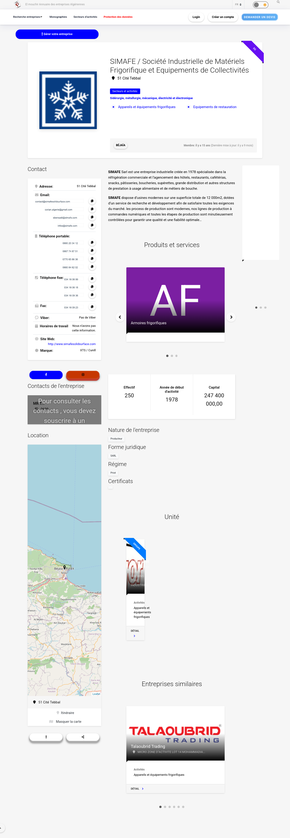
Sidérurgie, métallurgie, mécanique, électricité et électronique (151, 98)
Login (196, 17)
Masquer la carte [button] (65, 722)
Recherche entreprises (27, 16)
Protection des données (122, 16)
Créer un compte (223, 17)
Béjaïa (120, 145)
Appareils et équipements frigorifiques (147, 107)
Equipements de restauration (215, 107)
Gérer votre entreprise (57, 34)
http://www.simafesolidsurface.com (72, 343)
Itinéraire (65, 713)
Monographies (60, 16)
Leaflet (96, 694)
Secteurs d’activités (88, 16)
